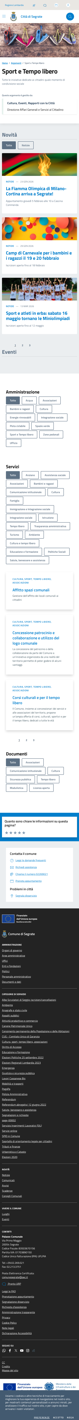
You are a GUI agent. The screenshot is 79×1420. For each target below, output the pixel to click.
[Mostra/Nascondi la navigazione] (4, 13)
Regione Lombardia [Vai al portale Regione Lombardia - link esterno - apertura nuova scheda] (14, 2)
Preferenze (42, 1414)
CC (3, 1360)
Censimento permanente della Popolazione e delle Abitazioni (35, 1028)
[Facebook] (10, 1348)
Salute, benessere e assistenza (19, 1107)
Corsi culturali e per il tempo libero (36, 697)
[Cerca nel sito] (70, 14)
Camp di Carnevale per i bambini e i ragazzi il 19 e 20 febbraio (39, 252)
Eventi (5, 1216)
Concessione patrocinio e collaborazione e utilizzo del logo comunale (36, 635)
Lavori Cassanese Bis (13, 1075)
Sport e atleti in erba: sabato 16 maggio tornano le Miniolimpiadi (38, 313)
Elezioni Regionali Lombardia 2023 (21, 1060)
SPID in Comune (11, 1133)
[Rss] (34, 1348)
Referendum (9, 1096)
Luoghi (6, 1211)
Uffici (5, 958)
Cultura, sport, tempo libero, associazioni (32, 577)
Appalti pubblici (10, 1013)
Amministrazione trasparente (18, 1309)
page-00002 (9, 1117)
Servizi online (9, 1128)
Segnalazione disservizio (15, 1299)
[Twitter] (16, 1348)
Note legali (8, 1325)
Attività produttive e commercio (20, 1018)
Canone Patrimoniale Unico (17, 1023)
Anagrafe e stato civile (14, 1007)
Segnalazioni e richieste (15, 1112)
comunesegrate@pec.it (15, 1274)
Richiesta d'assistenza (14, 1304)
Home (5, 60)
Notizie (26, 142)
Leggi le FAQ (9, 1288)
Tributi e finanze (11, 1144)
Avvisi (5, 1183)
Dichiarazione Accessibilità (17, 1330)
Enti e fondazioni (11, 963)
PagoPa (6, 1086)
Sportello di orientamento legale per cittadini (27, 1138)
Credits (6, 1363)
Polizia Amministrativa (14, 1091)
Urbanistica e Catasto (14, 1149)
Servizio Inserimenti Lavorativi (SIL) (22, 1123)
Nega (70, 1414)
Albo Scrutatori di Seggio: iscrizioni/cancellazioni (29, 997)
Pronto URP (11, 1281)
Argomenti (16, 60)
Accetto (58, 1414)
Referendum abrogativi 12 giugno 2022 (24, 1102)
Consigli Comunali (12, 1193)
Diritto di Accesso (11, 1044)
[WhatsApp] (4, 1348)
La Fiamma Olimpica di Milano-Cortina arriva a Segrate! (36, 188)
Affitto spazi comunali (31, 587)
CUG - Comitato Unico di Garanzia (21, 1033)
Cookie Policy (9, 1320)
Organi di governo (12, 947)
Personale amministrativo (16, 974)
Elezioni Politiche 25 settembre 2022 (23, 1054)
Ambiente (7, 1002)
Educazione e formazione (16, 1049)
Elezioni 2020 (9, 1154)
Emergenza (8, 1065)
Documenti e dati (11, 979)
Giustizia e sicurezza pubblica (18, 1070)
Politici (6, 968)
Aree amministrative (13, 953)
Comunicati (8, 1177)
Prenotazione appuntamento (18, 1294)
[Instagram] (28, 1348)
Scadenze (7, 1188)
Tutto (9, 142)
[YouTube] (22, 1348)
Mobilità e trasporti (12, 1081)
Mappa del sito (10, 1367)
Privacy (6, 1315)
